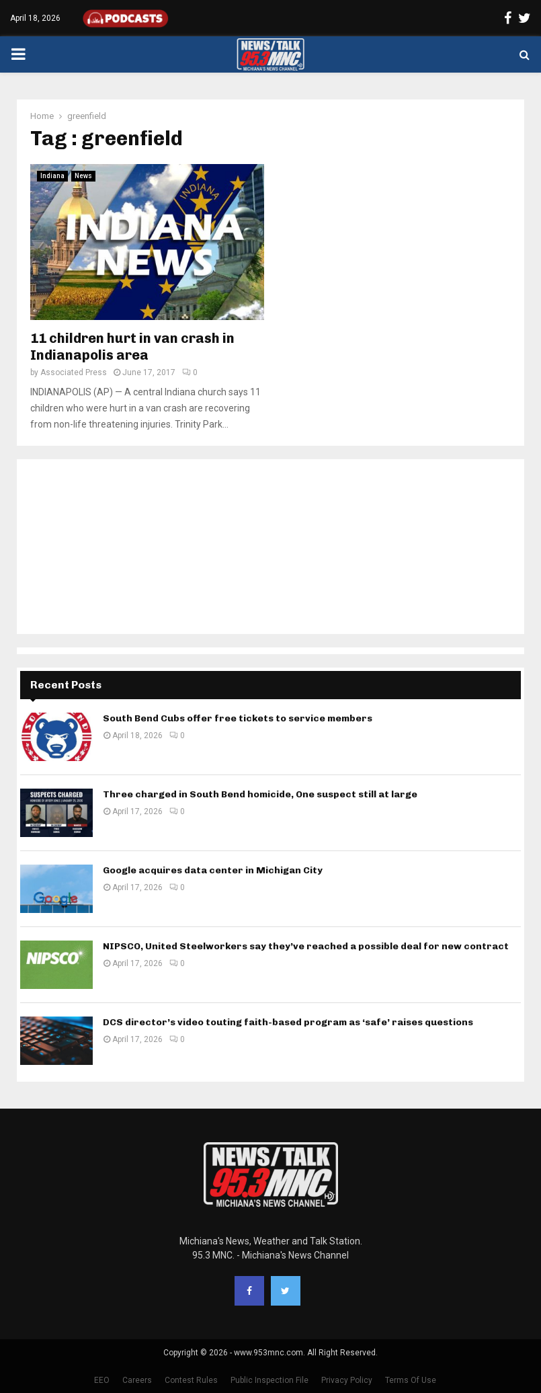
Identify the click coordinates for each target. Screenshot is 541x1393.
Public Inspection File (269, 1380)
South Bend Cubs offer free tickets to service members (237, 718)
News (83, 176)
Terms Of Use (410, 1380)
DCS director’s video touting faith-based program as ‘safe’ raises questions (288, 1022)
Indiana (52, 176)
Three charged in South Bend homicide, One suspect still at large (260, 794)
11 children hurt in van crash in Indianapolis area (132, 346)
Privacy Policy (346, 1380)
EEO (102, 1380)
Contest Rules (191, 1380)
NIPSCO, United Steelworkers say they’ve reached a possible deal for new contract (306, 946)
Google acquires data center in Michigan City (213, 870)
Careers (137, 1380)
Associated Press (73, 372)
